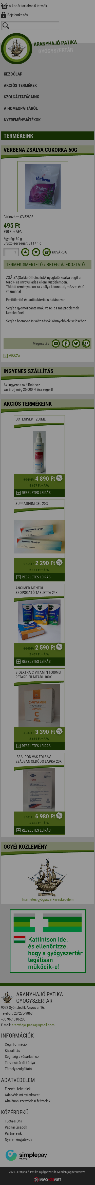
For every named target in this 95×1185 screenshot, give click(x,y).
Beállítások (47, 621)
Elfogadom (47, 606)
